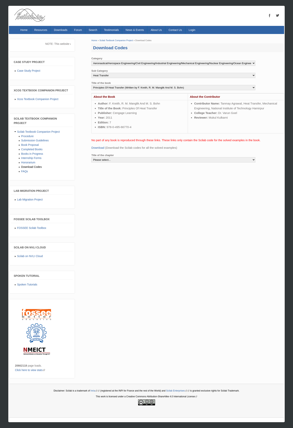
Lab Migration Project (30, 199)
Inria (94, 390)
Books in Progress (32, 153)
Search (93, 29)
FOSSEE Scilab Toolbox (31, 227)
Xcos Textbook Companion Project (38, 99)
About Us (156, 29)
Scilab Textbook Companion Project (38, 131)
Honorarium (28, 162)
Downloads (60, 29)
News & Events (135, 29)
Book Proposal (30, 144)
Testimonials (111, 29)
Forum (78, 29)
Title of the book (101, 83)
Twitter (277, 15)
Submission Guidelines (35, 140)
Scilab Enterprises (176, 390)
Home (23, 29)
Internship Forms (31, 158)
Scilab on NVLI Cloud (30, 256)
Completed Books (32, 149)
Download (97, 147)
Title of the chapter (102, 155)
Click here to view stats (30, 370)
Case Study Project (28, 70)
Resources (40, 29)
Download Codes (31, 166)
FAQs (24, 171)
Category (96, 58)
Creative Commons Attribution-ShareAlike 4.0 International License (161, 396)
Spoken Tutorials (27, 284)
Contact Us (175, 29)
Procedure (27, 136)
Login (192, 29)
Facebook (269, 15)
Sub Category (99, 70)
